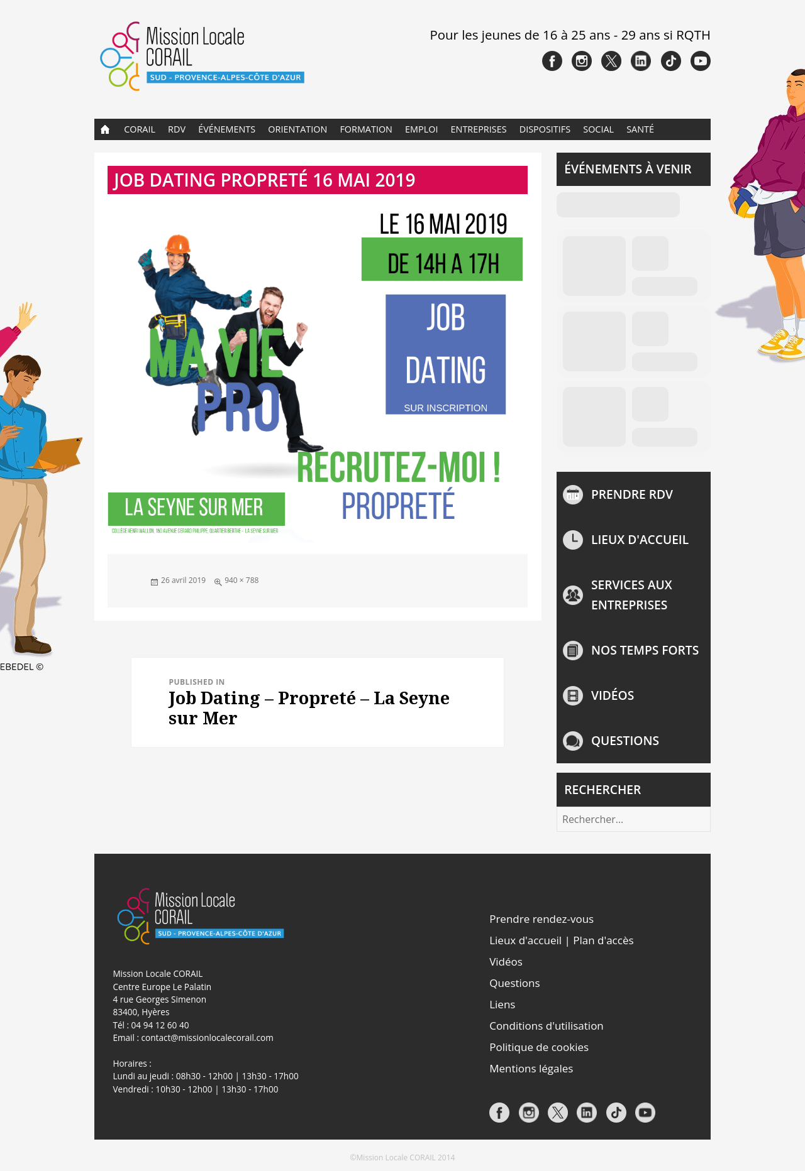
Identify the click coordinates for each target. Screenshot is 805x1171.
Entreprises (479, 129)
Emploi (421, 129)
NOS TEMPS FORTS (645, 649)
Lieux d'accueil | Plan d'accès (561, 940)
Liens (502, 1004)
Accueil (105, 129)
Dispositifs (544, 129)
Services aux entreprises (631, 594)
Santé (640, 129)
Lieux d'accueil (640, 539)
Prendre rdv (632, 494)
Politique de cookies (539, 1047)
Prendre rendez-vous (541, 919)
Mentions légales (531, 1068)
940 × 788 (241, 580)
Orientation (297, 129)
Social (598, 129)
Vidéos (612, 695)
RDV (177, 129)
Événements (226, 129)
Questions (625, 740)
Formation (366, 129)
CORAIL (139, 129)
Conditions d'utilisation (546, 1025)
